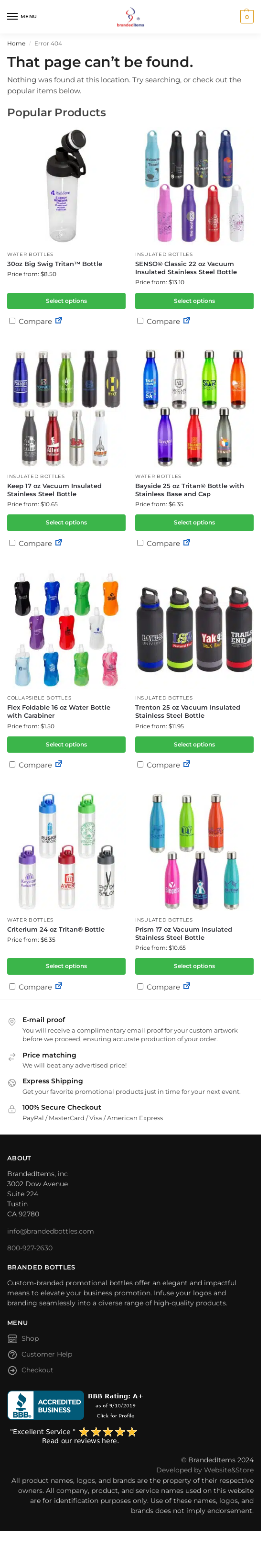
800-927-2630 (30, 1248)
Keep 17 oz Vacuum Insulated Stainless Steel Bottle (54, 490)
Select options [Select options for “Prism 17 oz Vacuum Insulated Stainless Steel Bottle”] (194, 965)
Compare (30, 321)
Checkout (30, 1372)
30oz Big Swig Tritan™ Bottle (54, 263)
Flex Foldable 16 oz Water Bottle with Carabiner (58, 711)
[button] (246, 16)
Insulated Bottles (164, 254)
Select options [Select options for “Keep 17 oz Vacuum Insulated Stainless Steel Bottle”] (66, 522)
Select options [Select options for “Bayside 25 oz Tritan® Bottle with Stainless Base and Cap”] (194, 522)
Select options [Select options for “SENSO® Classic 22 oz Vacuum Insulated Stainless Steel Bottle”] (194, 300)
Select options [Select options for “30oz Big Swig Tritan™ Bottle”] (66, 300)
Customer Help (39, 1356)
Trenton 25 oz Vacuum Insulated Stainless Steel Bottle (187, 711)
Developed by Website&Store (205, 1470)
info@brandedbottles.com (50, 1231)
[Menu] (21, 17)
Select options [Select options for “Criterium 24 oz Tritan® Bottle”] (66, 965)
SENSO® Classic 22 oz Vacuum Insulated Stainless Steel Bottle (186, 268)
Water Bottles (30, 254)
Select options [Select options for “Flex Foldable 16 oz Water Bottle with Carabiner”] (66, 744)
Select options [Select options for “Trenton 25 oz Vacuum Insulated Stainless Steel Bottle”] (194, 744)
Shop (23, 1340)
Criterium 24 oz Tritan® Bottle (56, 929)
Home (16, 43)
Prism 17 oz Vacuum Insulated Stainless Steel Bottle (183, 933)
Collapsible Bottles (39, 698)
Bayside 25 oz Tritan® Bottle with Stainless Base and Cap (189, 490)
